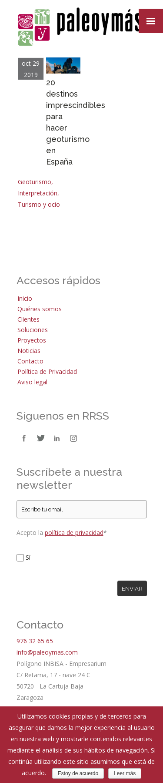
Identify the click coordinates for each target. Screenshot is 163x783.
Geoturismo (34, 182)
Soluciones (32, 330)
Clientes (28, 319)
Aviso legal (32, 382)
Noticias (28, 350)
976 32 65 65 (35, 641)
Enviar (132, 588)
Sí (28, 557)
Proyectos (31, 340)
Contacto (30, 361)
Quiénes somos (39, 309)
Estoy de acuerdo (78, 773)
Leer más (125, 773)
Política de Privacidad (47, 371)
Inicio (24, 298)
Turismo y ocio (39, 204)
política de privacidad (74, 532)
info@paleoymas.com (47, 652)
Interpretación (37, 193)
